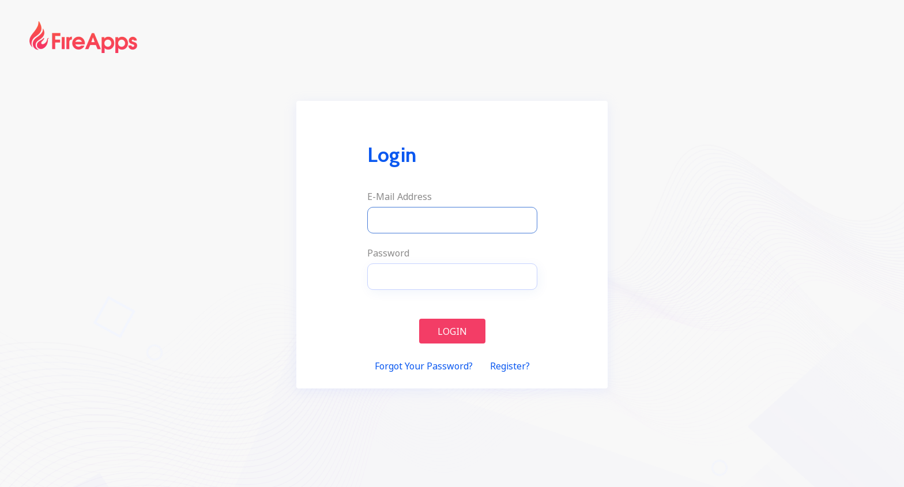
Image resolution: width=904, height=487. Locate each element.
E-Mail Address (399, 196)
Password (388, 253)
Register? (510, 366)
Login (452, 331)
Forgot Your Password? (424, 366)
